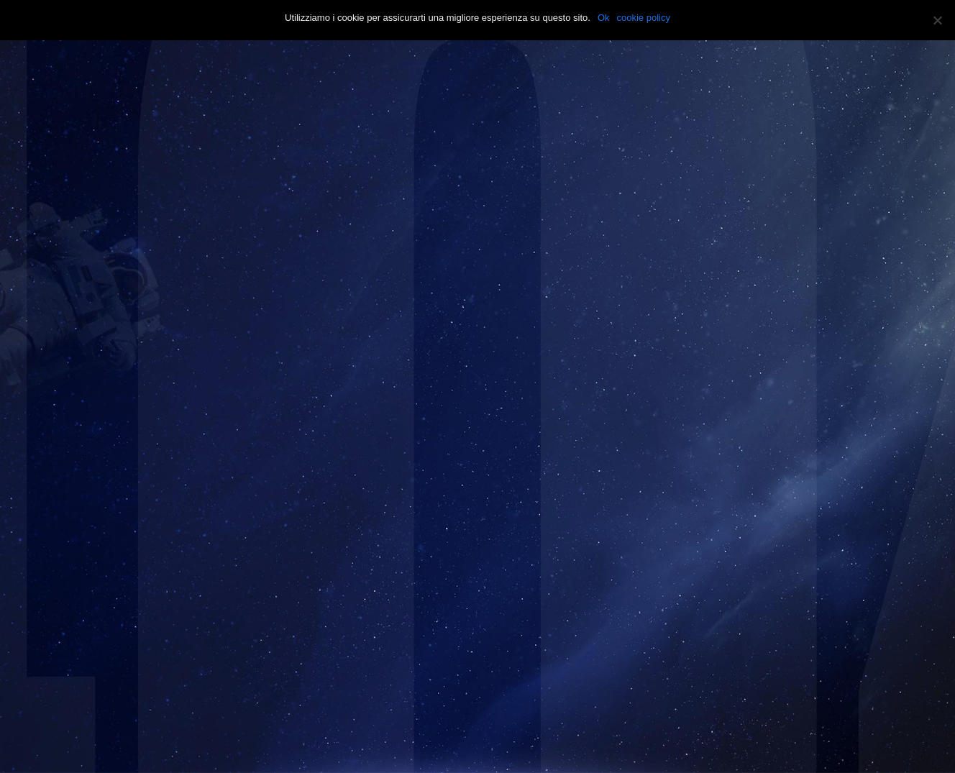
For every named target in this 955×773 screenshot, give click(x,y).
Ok (604, 17)
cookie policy (643, 17)
